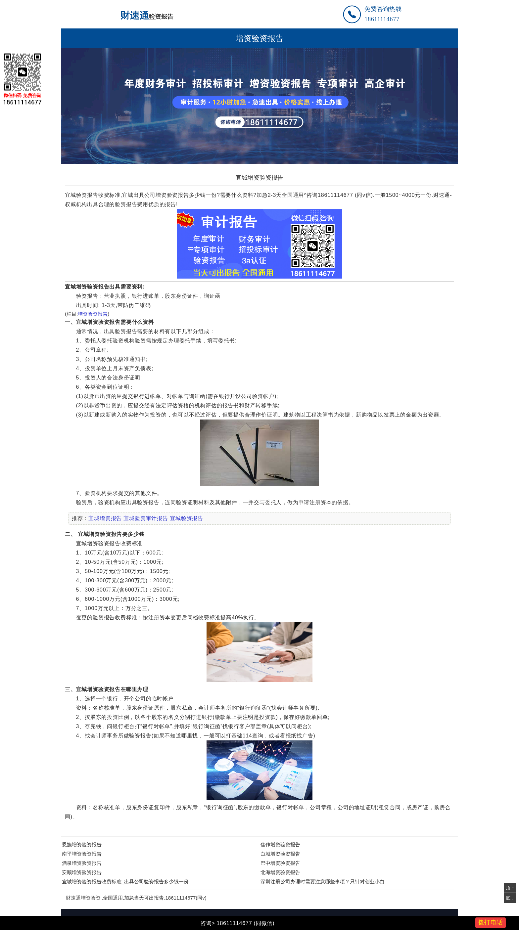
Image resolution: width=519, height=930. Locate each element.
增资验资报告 (259, 38)
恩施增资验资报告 (82, 844)
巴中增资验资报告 (280, 863)
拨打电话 (490, 922)
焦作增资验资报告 (280, 844)
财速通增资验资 (83, 898)
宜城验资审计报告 (145, 518)
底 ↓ (510, 898)
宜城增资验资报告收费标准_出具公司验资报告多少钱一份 (125, 881)
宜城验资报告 (186, 518)
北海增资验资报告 (280, 872)
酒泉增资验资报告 (82, 863)
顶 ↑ (510, 887)
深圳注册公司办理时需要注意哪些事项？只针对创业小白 (322, 881)
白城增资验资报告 (280, 854)
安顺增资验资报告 (82, 872)
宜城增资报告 (105, 518)
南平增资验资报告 (82, 854)
